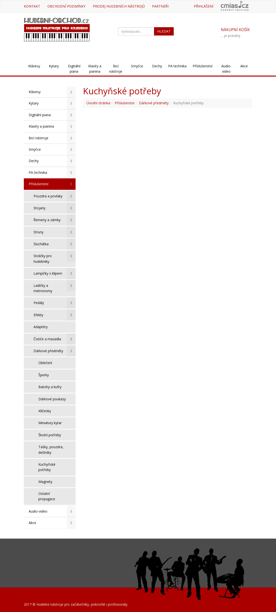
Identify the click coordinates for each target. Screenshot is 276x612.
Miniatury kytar (50, 422)
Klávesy (34, 66)
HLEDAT (164, 31)
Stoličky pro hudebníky (55, 256)
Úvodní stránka (98, 103)
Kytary (54, 66)
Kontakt (32, 6)
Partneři (160, 6)
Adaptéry (41, 326)
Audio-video (226, 69)
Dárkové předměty (55, 351)
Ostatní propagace (46, 496)
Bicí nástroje (115, 69)
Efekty (55, 315)
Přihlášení (203, 6)
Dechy (157, 66)
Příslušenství (202, 66)
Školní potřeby (49, 435)
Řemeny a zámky (55, 220)
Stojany (55, 208)
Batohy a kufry (49, 387)
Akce (244, 66)
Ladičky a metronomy (55, 286)
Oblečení (45, 362)
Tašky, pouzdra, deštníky (50, 450)
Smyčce (137, 66)
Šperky (43, 375)
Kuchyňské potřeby (46, 467)
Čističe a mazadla (55, 339)
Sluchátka (55, 244)
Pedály (55, 302)
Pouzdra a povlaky (55, 196)
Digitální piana (74, 69)
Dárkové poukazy (52, 399)
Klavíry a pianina (94, 69)
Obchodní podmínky (66, 6)
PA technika (177, 66)
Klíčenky (44, 411)
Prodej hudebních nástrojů (119, 6)
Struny (55, 232)
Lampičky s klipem (55, 273)
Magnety (45, 481)
